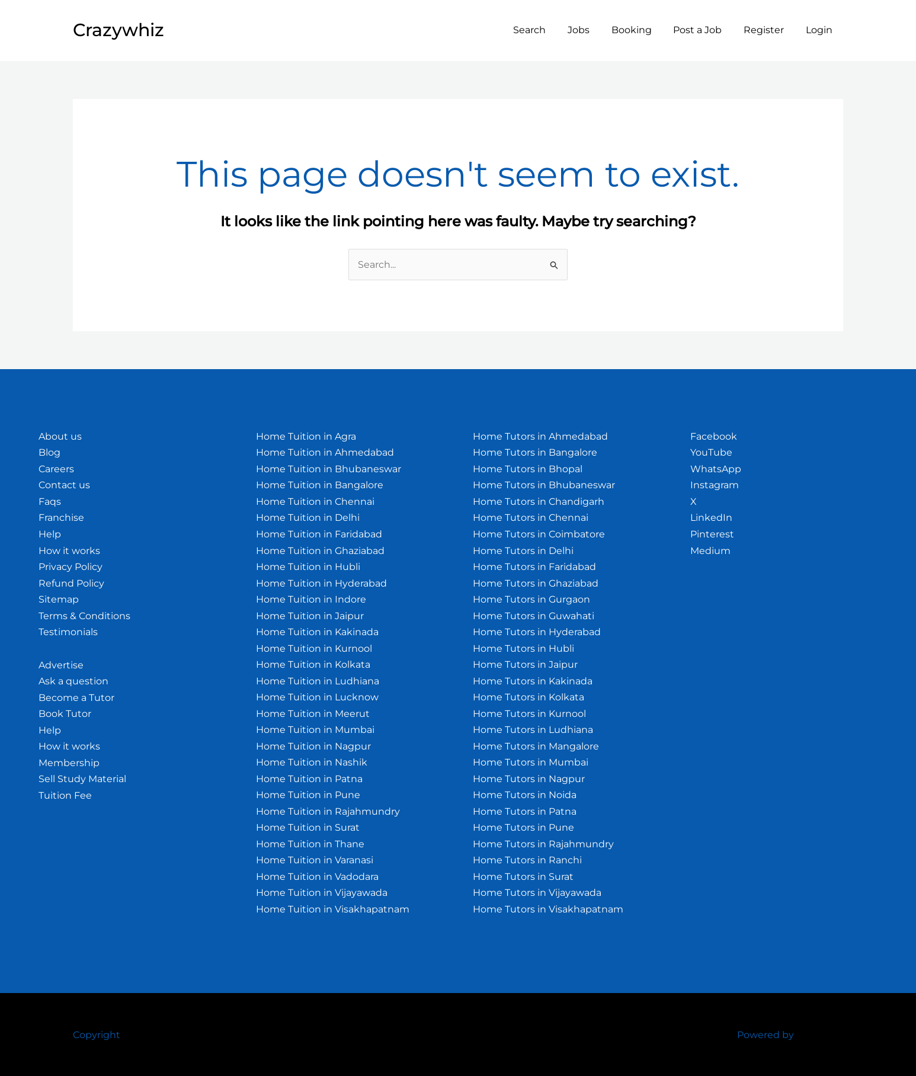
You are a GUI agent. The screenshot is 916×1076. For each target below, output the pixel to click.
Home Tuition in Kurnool (314, 648)
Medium (710, 550)
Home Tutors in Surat (523, 876)
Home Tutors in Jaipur (525, 664)
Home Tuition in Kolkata (313, 664)
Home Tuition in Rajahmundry (328, 811)
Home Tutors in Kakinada (532, 681)
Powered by (765, 1034)
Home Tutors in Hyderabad (537, 632)
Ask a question (73, 681)
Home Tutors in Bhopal (527, 469)
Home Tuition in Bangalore (319, 485)
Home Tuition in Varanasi (314, 860)
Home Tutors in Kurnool (529, 713)
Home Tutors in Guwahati (533, 616)
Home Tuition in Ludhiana (317, 681)
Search (545, 30)
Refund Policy (71, 583)
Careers (56, 469)
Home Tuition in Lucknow (317, 697)
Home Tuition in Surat (308, 827)
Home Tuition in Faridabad (319, 534)
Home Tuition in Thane (310, 844)
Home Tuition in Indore (311, 599)
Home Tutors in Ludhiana (533, 729)
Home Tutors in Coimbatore (539, 534)
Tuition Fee (65, 795)
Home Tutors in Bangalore (535, 452)
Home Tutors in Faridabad (534, 566)
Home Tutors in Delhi (523, 550)
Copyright (96, 1034)
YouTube (711, 452)
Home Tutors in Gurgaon (531, 599)
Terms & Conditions (84, 616)
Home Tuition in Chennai (315, 501)
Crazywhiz (118, 30)
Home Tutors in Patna (524, 811)
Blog (49, 452)
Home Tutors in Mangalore (536, 746)
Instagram (714, 485)
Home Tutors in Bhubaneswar (544, 485)
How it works (69, 550)
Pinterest (712, 534)
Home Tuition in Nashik (311, 762)
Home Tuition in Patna (309, 778)
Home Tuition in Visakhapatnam (332, 909)
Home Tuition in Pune (308, 794)
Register (768, 30)
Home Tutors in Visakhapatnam (548, 909)
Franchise (61, 517)
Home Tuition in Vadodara (317, 876)
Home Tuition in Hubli (308, 566)
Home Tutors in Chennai (530, 517)
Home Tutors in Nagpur (529, 778)
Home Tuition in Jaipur (310, 616)
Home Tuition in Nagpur (313, 746)
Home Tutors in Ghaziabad (535, 583)
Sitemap (59, 599)
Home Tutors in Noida (524, 794)
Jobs (591, 30)
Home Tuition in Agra (306, 436)
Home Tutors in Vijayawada (537, 892)
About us (60, 436)
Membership (69, 762)
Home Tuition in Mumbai (315, 729)
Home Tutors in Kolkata (528, 697)
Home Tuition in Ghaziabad (320, 550)
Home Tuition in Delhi (308, 517)
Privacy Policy (71, 566)
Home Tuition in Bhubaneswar (328, 469)
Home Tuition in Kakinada (317, 632)
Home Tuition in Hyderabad (321, 583)
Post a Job (704, 30)
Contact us (64, 485)
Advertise (61, 665)
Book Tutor (65, 713)
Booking (641, 30)
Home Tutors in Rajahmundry (543, 844)
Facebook (713, 436)
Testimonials (68, 632)
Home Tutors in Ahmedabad (540, 436)
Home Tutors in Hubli (523, 648)
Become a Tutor (76, 697)
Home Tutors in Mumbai (530, 762)
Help (50, 534)
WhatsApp (715, 469)
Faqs (50, 501)
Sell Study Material (82, 778)
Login (820, 30)
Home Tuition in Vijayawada (321, 892)
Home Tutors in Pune (523, 827)
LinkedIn (711, 517)
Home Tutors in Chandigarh (538, 501)
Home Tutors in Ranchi (527, 860)
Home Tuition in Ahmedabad (325, 452)
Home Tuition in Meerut (313, 713)
